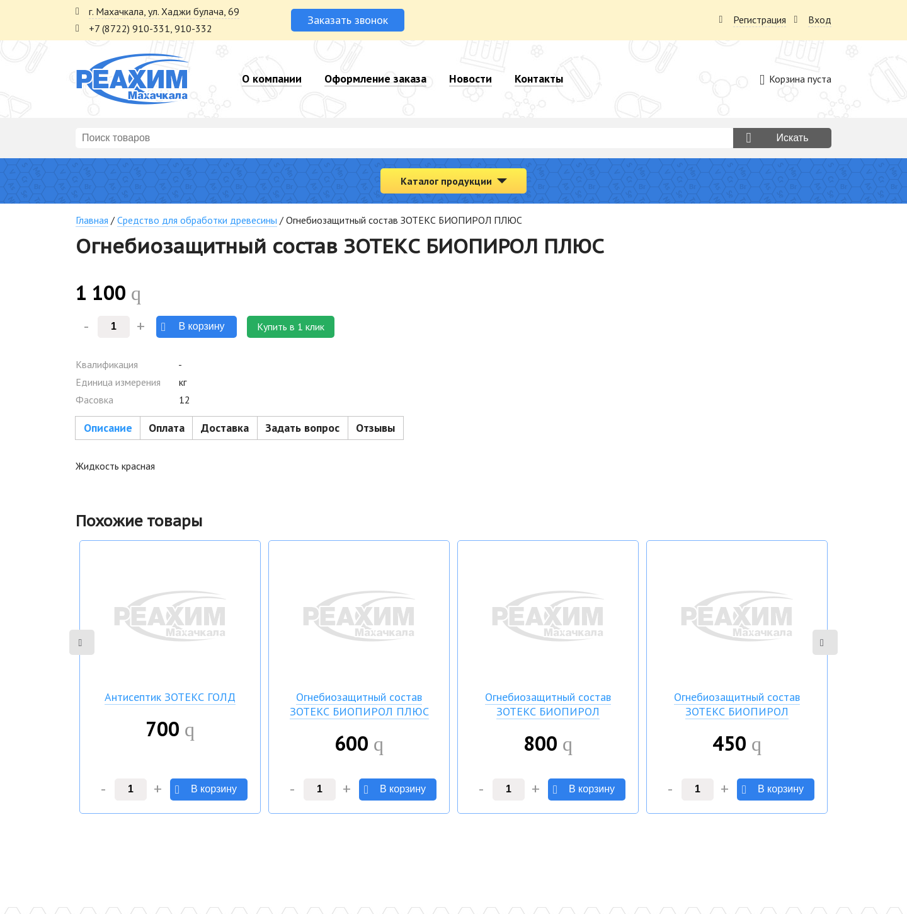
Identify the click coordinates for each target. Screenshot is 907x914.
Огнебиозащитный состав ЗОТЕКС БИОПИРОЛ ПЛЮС (359, 704)
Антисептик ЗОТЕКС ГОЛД (170, 697)
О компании (272, 78)
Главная (92, 220)
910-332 (193, 28)
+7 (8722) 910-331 (129, 28)
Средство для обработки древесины (197, 220)
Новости (470, 78)
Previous (81, 642)
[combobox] (404, 138)
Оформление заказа (375, 78)
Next (825, 642)
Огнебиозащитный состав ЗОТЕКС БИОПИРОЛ (548, 704)
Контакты (539, 78)
